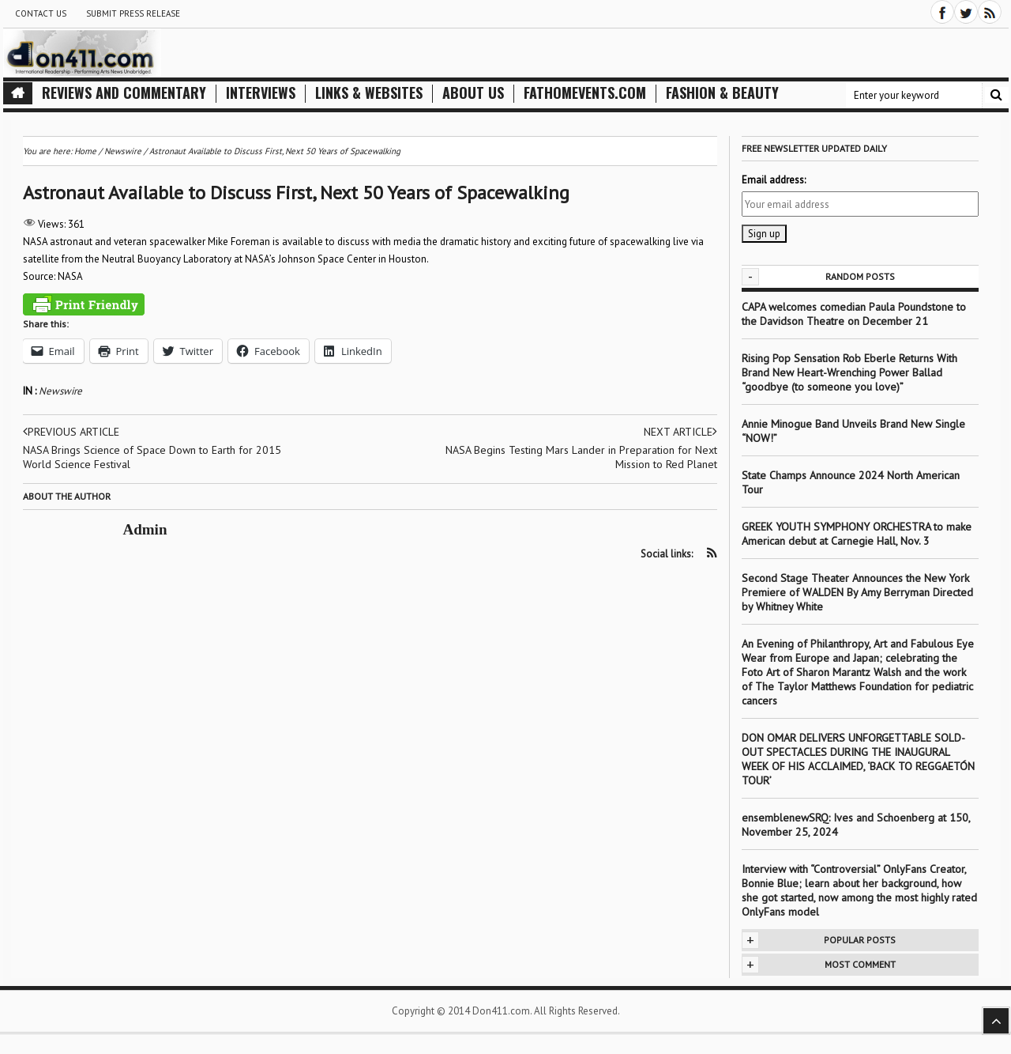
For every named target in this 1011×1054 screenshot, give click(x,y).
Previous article (71, 432)
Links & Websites (369, 93)
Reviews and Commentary (124, 93)
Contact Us (40, 13)
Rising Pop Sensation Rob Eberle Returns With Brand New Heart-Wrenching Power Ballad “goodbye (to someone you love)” (849, 372)
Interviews (260, 93)
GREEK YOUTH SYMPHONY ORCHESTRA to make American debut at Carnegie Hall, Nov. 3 (857, 533)
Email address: (774, 180)
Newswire (60, 391)
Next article (680, 432)
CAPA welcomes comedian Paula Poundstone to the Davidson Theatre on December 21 (854, 314)
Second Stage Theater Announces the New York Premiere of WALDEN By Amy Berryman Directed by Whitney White (857, 592)
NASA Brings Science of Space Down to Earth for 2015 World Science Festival (152, 457)
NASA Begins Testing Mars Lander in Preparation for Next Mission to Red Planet (581, 457)
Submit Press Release (133, 13)
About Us (473, 93)
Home (85, 151)
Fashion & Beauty (722, 93)
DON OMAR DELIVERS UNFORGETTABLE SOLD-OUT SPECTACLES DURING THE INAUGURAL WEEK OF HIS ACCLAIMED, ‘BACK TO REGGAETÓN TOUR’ (858, 759)
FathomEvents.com (585, 93)
